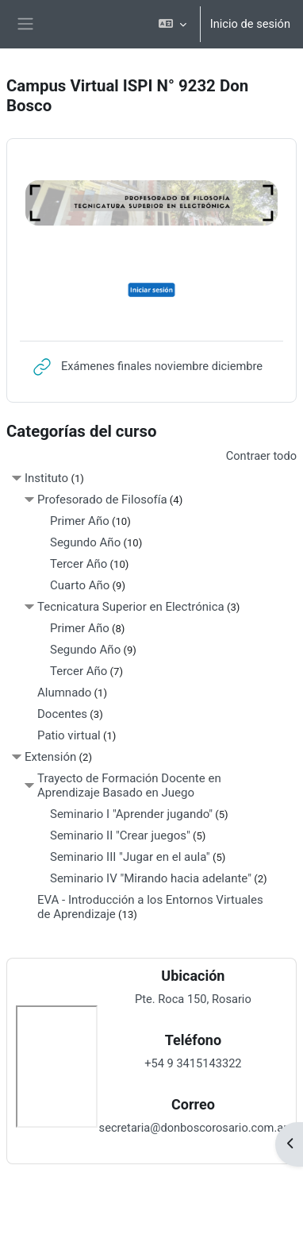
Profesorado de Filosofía (102, 499)
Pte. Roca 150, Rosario (193, 999)
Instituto (46, 478)
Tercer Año (78, 564)
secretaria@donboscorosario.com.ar (193, 1128)
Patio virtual (69, 735)
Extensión (50, 757)
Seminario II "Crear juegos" (120, 835)
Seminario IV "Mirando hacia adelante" (150, 878)
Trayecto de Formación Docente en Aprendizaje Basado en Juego (129, 785)
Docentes (62, 714)
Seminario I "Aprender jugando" (131, 814)
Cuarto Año (79, 585)
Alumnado (64, 692)
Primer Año (79, 521)
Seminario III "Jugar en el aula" (130, 857)
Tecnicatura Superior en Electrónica (130, 607)
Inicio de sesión (250, 24)
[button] (172, 24)
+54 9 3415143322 (192, 1063)
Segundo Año (85, 542)
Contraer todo (261, 456)
